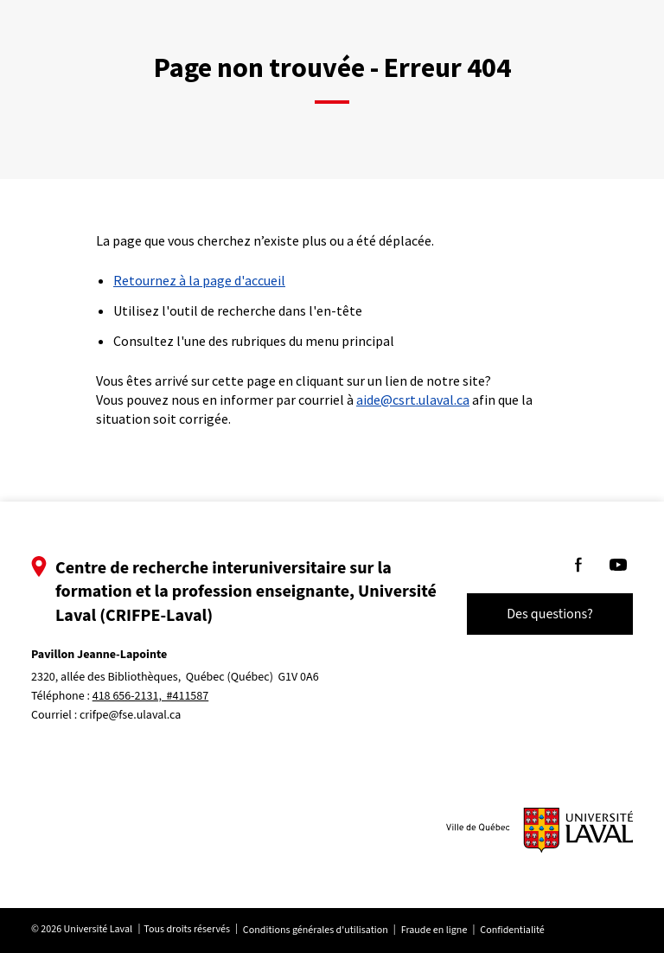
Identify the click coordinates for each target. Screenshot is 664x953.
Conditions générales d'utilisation (315, 930)
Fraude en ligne (434, 930)
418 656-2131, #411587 (151, 696)
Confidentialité (512, 930)
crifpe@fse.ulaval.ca (130, 715)
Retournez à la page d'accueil (199, 280)
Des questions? (550, 614)
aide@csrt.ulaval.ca (412, 399)
